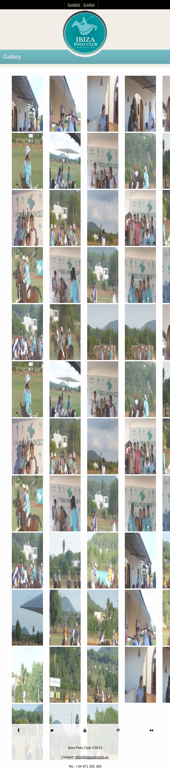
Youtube (85, 730)
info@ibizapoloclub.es (91, 757)
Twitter (52, 730)
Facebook (19, 730)
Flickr (151, 730)
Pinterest (118, 730)
